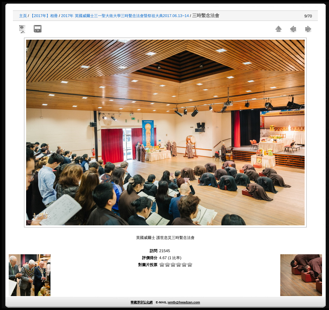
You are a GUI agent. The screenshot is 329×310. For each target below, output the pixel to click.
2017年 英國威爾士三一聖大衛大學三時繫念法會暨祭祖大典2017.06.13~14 (125, 16)
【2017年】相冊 (44, 16)
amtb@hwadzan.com (184, 302)
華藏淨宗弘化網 (141, 302)
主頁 (23, 16)
